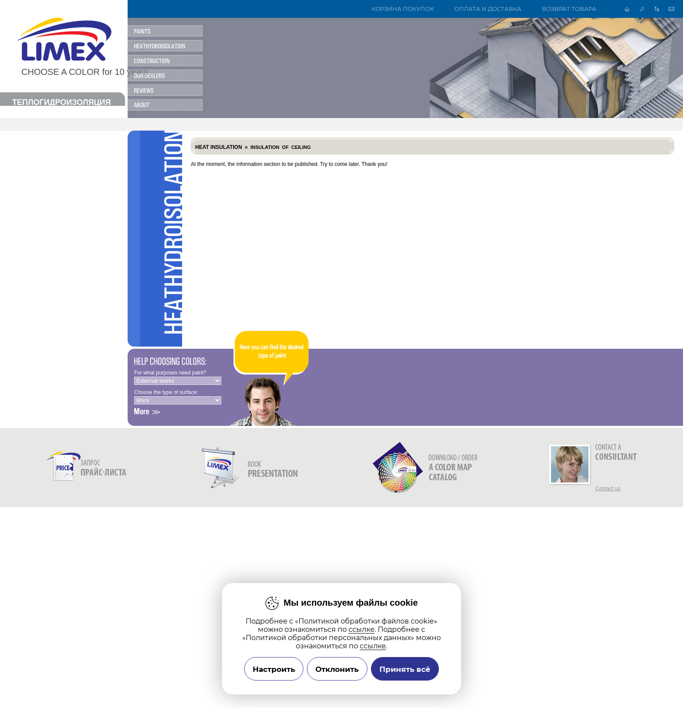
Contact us (607, 488)
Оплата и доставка (487, 9)
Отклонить (336, 669)
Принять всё (404, 669)
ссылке (361, 629)
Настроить (274, 669)
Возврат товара (569, 9)
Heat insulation (218, 147)
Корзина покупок (403, 9)
